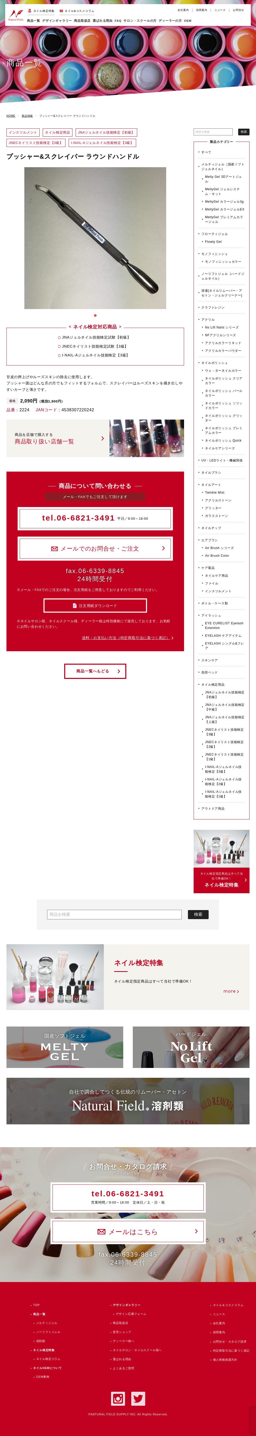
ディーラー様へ (123, 1341)
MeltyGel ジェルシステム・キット (222, 191)
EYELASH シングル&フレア (224, 646)
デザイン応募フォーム (131, 1313)
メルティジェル (47, 1322)
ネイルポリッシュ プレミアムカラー (224, 430)
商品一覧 (33, 20)
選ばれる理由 (103, 20)
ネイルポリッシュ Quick (223, 440)
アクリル (208, 319)
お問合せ (238, 10)
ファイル (211, 583)
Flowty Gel (213, 242)
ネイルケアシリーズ (220, 448)
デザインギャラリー (126, 1305)
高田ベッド (209, 672)
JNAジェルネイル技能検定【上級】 (225, 719)
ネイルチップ (211, 528)
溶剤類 (40, 1341)
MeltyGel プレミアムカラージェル (224, 219)
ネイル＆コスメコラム (228, 1305)
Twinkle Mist (214, 492)
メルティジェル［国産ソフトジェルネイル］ (222, 167)
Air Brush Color (217, 556)
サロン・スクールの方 (140, 20)
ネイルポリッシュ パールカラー (224, 393)
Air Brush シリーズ (219, 548)
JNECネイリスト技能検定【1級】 (224, 757)
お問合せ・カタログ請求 (230, 1341)
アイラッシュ (211, 615)
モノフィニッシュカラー (223, 261)
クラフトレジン (213, 307)
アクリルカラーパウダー (223, 351)
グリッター (213, 508)
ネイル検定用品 (213, 684)
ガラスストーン (216, 516)
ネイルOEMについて (47, 1367)
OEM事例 (42, 1376)
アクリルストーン (218, 500)
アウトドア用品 (213, 808)
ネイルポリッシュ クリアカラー (224, 381)
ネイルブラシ (211, 472)
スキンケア (209, 660)
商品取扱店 (120, 1322)
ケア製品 (208, 568)
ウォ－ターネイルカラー (223, 370)
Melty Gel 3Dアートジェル (223, 179)
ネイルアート (211, 485)
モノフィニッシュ (214, 254)
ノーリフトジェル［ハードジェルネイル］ (222, 276)
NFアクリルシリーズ (220, 335)
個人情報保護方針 (225, 1359)
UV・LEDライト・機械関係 (222, 460)
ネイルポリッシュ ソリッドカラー (224, 405)
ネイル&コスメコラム (79, 10)
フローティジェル (214, 234)
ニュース (220, 10)
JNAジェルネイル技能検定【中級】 (225, 707)
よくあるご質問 (123, 1368)
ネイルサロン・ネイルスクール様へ (137, 1350)
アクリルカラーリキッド (223, 343)
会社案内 (183, 10)
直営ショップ (122, 1332)
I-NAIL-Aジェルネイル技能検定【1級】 (223, 794)
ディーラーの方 (170, 20)
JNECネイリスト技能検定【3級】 (224, 732)
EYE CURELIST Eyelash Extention (224, 625)
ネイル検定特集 (44, 10)
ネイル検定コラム (48, 1358)
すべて (206, 152)
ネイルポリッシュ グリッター (224, 418)
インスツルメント (218, 591)
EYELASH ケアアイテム (223, 636)
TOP (36, 1305)
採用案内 (201, 10)
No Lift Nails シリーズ (222, 327)
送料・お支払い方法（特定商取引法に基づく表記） (126, 638)
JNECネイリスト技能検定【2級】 (224, 744)
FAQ (118, 20)
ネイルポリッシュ (214, 363)
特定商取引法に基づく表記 (231, 1350)
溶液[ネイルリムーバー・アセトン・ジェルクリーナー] (221, 293)
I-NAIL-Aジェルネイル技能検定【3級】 (223, 769)
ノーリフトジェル (48, 1332)
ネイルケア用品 (216, 575)
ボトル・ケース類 (214, 603)
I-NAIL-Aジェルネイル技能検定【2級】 (223, 782)
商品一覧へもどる (92, 671)
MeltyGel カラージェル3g (224, 201)
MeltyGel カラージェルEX (224, 209)
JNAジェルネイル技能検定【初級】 (225, 695)
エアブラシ (209, 540)
